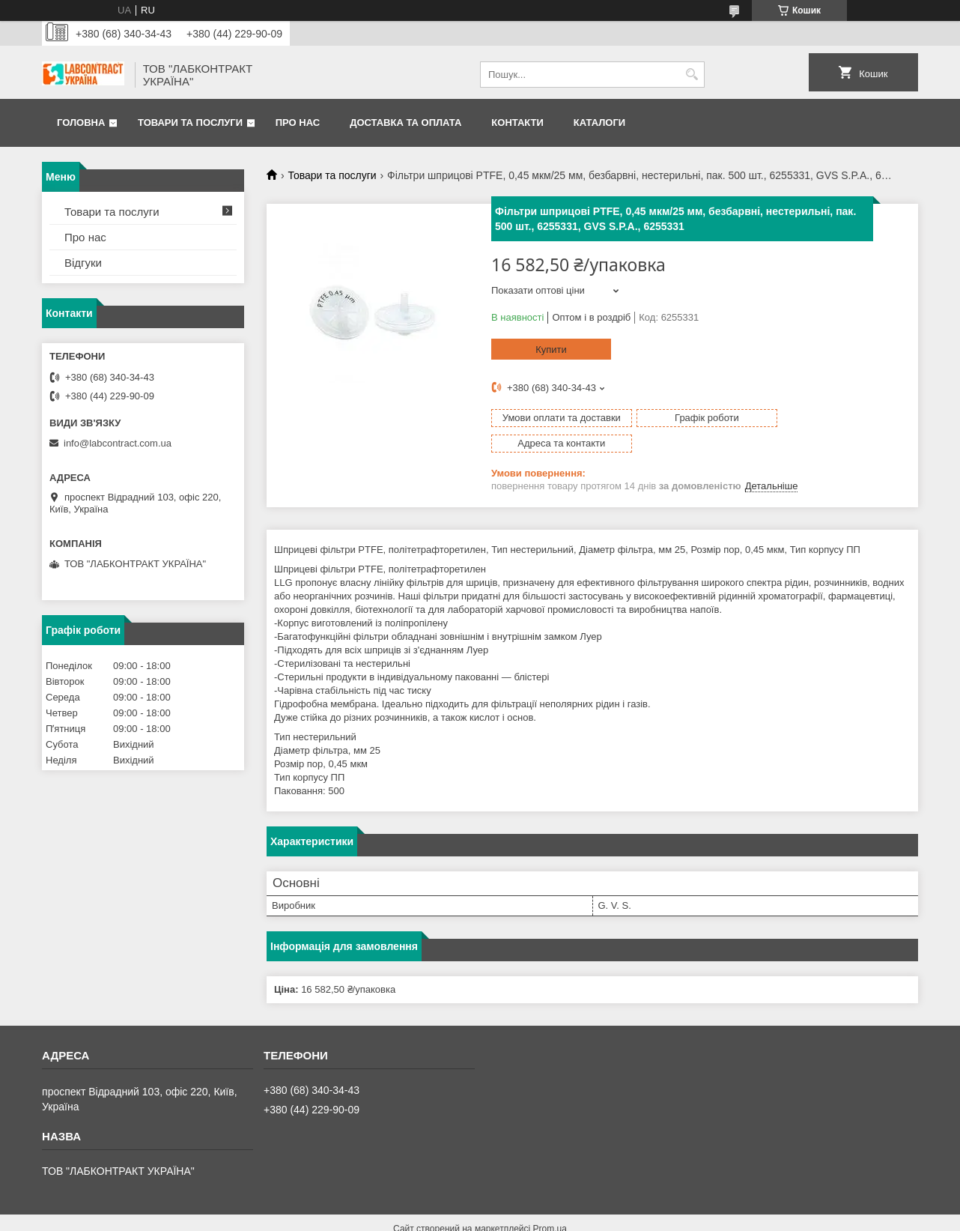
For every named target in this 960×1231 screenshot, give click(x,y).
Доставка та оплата (405, 122)
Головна (81, 122)
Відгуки (83, 262)
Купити (551, 349)
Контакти (517, 122)
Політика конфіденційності (605, 1217)
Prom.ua (550, 1203)
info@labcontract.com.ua (117, 443)
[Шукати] (691, 74)
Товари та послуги (190, 122)
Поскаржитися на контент (490, 1217)
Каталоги (599, 122)
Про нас (298, 122)
